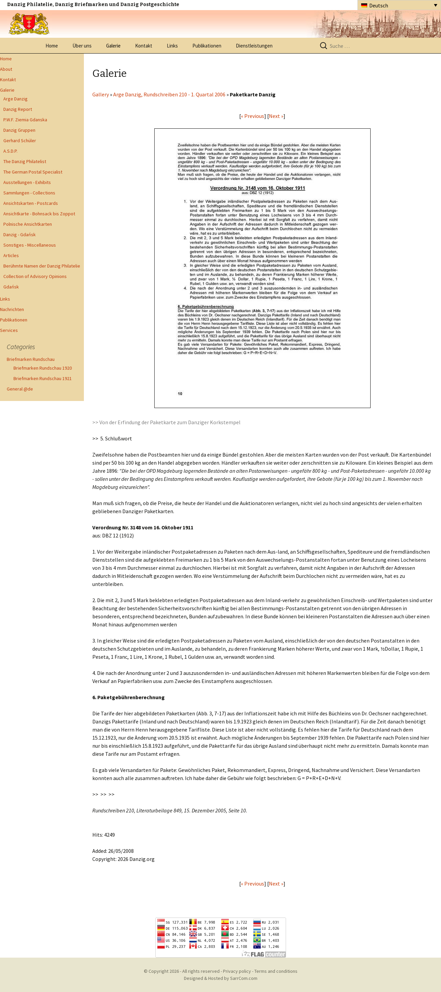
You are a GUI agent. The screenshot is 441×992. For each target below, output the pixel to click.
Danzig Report (17, 109)
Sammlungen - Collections (29, 193)
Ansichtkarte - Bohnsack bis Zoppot (39, 214)
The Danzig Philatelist (24, 161)
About (6, 69)
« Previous (252, 116)
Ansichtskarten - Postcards (30, 203)
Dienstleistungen (254, 45)
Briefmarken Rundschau (31, 359)
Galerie (113, 45)
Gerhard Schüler (19, 140)
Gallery (100, 94)
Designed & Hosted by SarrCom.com (220, 978)
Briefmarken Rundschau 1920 (42, 368)
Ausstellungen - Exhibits (27, 182)
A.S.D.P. (10, 151)
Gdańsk (11, 287)
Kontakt (143, 45)
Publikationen (206, 45)
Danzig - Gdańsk (19, 234)
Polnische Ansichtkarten (27, 224)
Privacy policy (237, 971)
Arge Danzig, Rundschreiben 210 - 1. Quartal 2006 (169, 94)
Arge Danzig (15, 99)
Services (9, 330)
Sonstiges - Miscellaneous (29, 245)
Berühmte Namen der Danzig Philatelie (41, 266)
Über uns (82, 45)
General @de (20, 389)
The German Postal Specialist (32, 172)
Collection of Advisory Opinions (35, 276)
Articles (11, 255)
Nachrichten (12, 309)
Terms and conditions (275, 971)
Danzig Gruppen (19, 130)
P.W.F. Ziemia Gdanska (25, 120)
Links (172, 45)
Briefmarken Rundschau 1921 (42, 378)
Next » (276, 116)
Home (51, 45)
